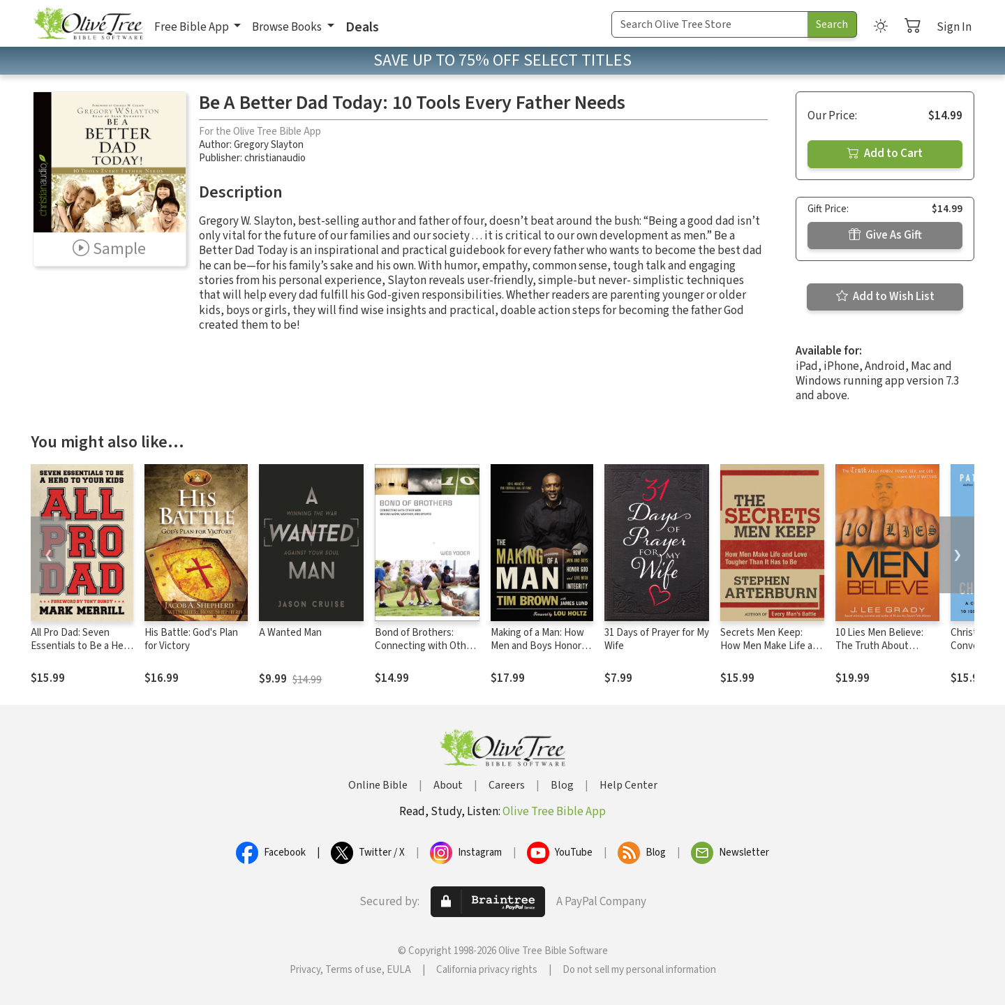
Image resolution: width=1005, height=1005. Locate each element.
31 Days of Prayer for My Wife (656, 639)
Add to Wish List (885, 296)
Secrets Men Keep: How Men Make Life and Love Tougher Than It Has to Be (772, 652)
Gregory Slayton (269, 144)
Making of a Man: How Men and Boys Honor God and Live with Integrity (537, 652)
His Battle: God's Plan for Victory (191, 639)
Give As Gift (885, 235)
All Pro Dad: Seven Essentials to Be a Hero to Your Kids (82, 646)
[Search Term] (709, 24)
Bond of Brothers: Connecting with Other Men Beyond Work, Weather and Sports (425, 652)
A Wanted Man (290, 632)
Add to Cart (885, 153)
